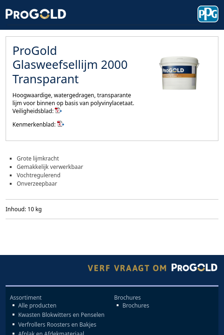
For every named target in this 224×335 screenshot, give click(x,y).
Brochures (135, 305)
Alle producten (37, 305)
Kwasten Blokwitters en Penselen (61, 315)
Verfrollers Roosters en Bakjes (57, 325)
